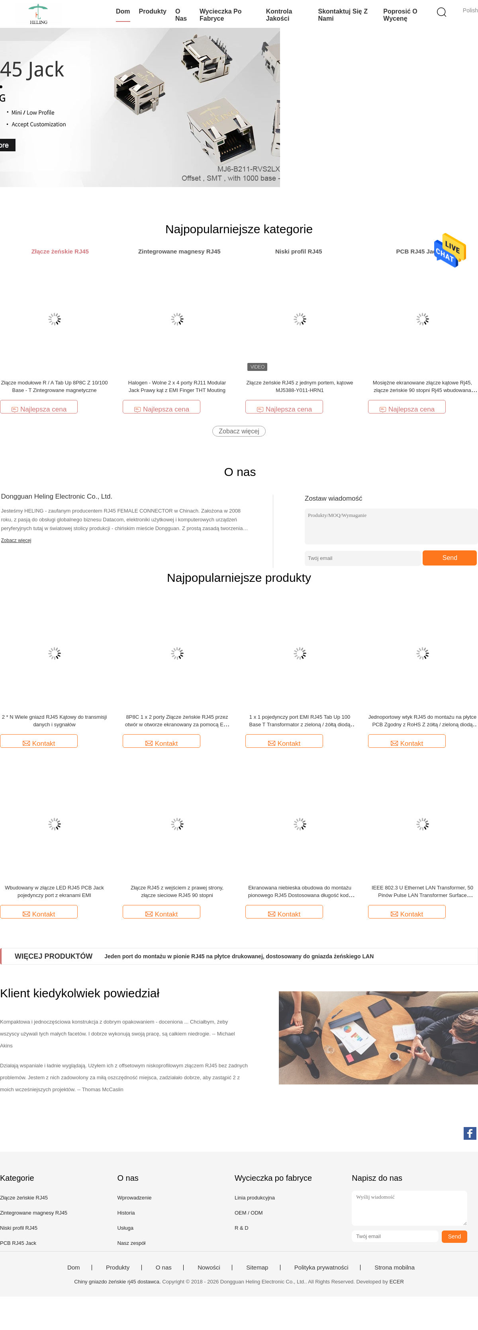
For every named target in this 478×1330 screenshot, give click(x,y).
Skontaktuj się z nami (342, 15)
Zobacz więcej (239, 431)
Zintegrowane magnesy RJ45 (33, 1213)
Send (450, 557)
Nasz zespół (131, 1243)
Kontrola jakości (279, 15)
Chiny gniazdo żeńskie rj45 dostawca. (118, 1282)
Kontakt (39, 743)
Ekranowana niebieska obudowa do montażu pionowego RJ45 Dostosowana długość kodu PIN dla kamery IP (299, 895)
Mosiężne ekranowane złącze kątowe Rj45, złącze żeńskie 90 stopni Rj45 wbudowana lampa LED (422, 390)
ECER (397, 1282)
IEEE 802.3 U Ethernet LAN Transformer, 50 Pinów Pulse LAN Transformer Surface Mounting (422, 895)
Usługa (125, 1228)
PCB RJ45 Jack (18, 1243)
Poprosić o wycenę (400, 15)
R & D (242, 1228)
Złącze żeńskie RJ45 (24, 1198)
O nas (181, 15)
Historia (126, 1213)
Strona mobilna (394, 1267)
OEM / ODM (249, 1213)
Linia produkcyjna (255, 1198)
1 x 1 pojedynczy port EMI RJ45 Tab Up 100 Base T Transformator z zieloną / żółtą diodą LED (300, 724)
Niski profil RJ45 (18, 1228)
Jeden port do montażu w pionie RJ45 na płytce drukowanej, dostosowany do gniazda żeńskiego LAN (239, 956)
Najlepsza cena (39, 409)
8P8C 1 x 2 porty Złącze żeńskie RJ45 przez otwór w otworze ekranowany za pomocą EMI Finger (177, 724)
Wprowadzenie (134, 1198)
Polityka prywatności (321, 1267)
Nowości (209, 1267)
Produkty (153, 11)
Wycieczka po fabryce (221, 15)
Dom (123, 11)
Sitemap (257, 1267)
